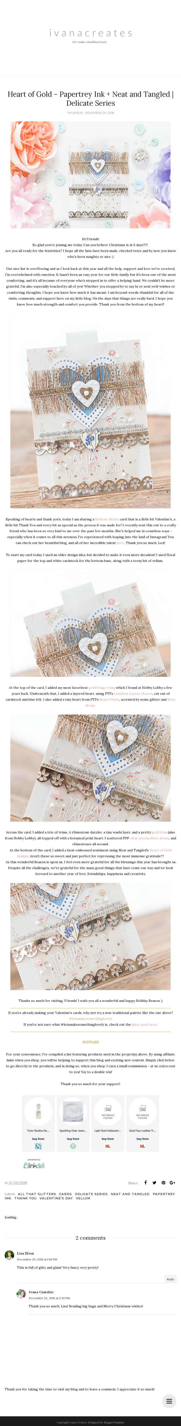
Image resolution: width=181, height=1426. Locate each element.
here (120, 543)
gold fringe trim (101, 688)
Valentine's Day (56, 1198)
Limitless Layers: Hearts (133, 693)
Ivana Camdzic (41, 1292)
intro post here (144, 1024)
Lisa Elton (25, 1253)
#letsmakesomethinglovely (90, 1018)
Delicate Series (107, 519)
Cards (65, 1194)
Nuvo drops (159, 838)
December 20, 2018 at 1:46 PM (37, 1259)
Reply (170, 1279)
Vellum (83, 1198)
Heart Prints (109, 699)
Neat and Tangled (130, 1194)
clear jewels (139, 838)
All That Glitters (37, 1194)
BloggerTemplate (114, 1422)
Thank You (25, 1198)
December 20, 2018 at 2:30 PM (49, 1298)
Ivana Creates (78, 1422)
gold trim (159, 832)
